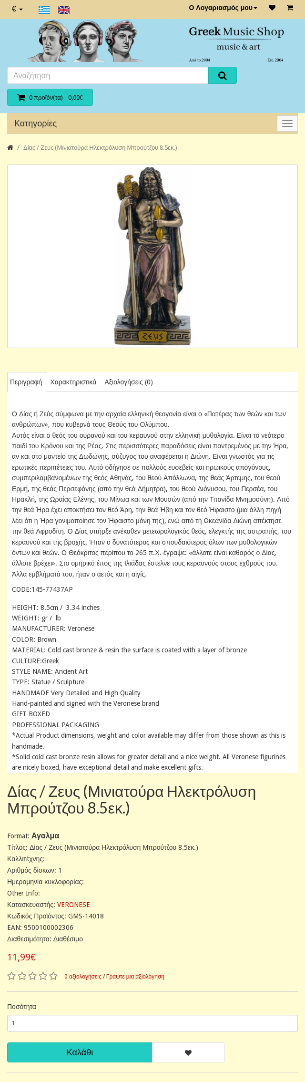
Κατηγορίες (35, 123)
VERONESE (73, 904)
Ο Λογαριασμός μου (223, 7)
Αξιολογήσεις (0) (128, 382)
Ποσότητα (21, 1006)
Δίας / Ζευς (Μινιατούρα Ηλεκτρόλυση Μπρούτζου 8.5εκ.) (100, 147)
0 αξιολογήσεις (83, 976)
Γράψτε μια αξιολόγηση (135, 976)
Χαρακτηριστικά (73, 382)
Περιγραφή (26, 382)
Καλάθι (80, 1052)
